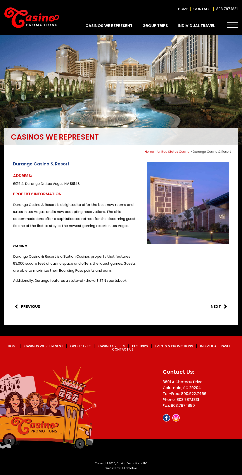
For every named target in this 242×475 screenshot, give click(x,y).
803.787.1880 (183, 405)
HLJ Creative (129, 468)
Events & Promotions (174, 346)
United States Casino (173, 151)
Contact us (122, 349)
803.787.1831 (227, 8)
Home (183, 8)
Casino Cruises (111, 346)
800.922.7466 (193, 393)
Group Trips (155, 26)
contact (202, 8)
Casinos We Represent (109, 26)
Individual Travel (196, 26)
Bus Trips (140, 346)
